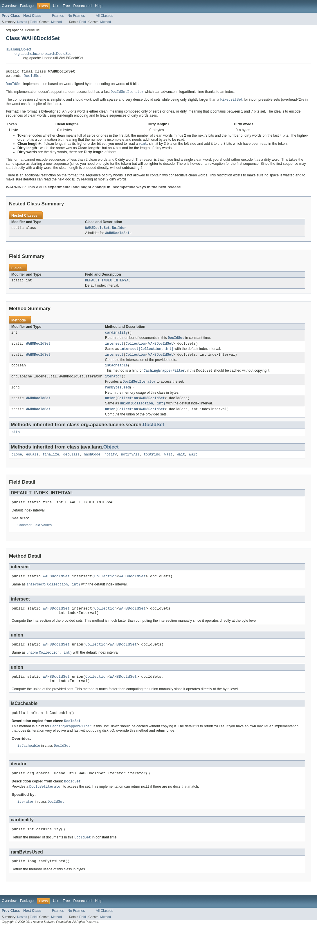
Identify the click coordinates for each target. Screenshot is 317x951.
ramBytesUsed (117, 396)
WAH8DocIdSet (38, 349)
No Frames (76, 16)
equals (32, 466)
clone (17, 466)
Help (98, 6)
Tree (66, 6)
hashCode (92, 466)
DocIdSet (33, 77)
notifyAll (130, 466)
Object (111, 458)
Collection (136, 349)
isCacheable (116, 372)
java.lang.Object (18, 49)
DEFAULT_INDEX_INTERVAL (107, 284)
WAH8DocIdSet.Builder (105, 231)
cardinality (116, 337)
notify (111, 466)
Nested (22, 21)
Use (56, 6)
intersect (114, 349)
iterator (113, 384)
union (110, 407)
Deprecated (82, 6)
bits (16, 443)
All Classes (104, 16)
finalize (51, 466)
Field (33, 21)
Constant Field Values (34, 538)
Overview (9, 6)
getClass (71, 466)
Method (56, 21)
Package (27, 6)
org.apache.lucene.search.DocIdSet (43, 54)
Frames (58, 16)
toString (152, 466)
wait (168, 466)
